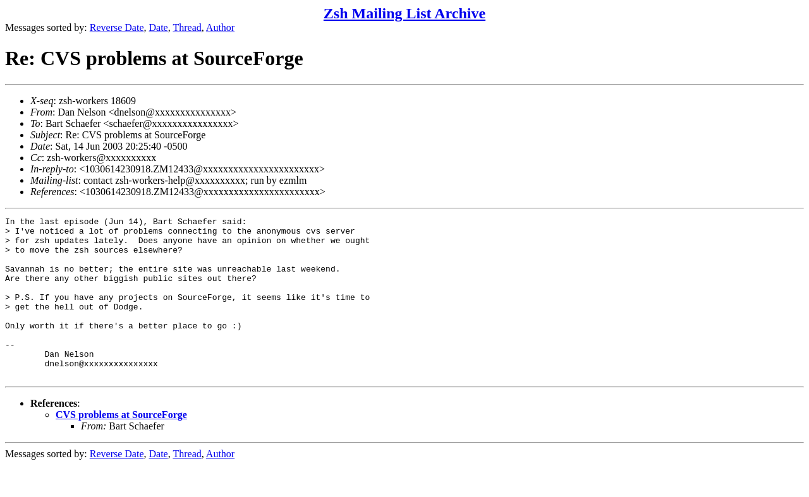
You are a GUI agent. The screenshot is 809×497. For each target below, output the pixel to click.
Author (220, 27)
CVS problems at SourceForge (121, 446)
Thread (187, 27)
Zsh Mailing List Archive (404, 13)
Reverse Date (117, 27)
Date (158, 27)
